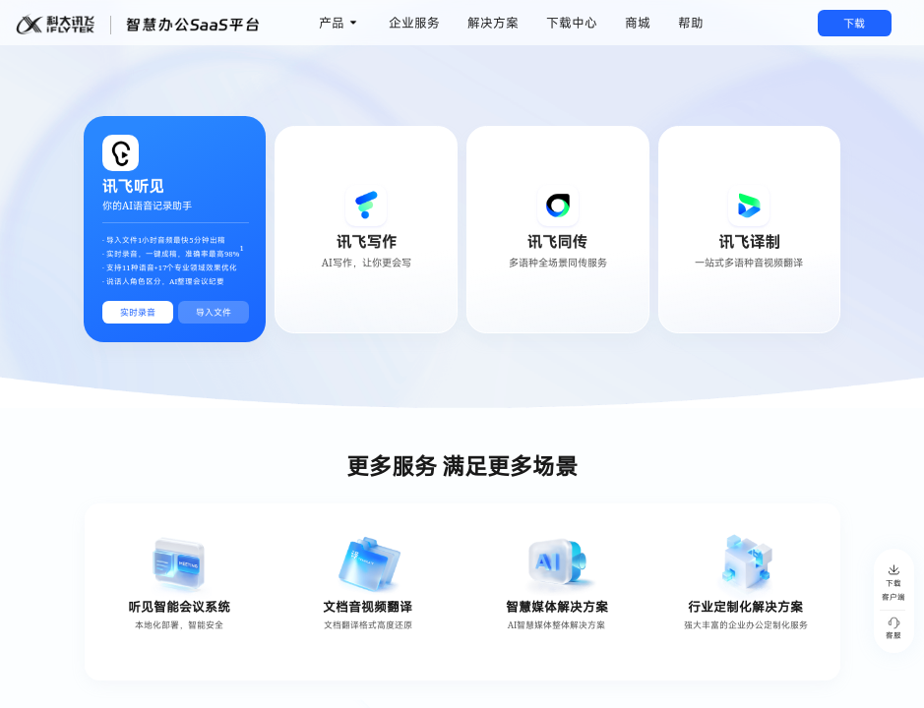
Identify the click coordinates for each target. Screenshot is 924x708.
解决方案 (493, 22)
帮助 (691, 22)
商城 (637, 22)
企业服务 (414, 22)
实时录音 (137, 312)
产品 (331, 22)
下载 (854, 23)
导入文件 (213, 312)
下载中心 (571, 22)
